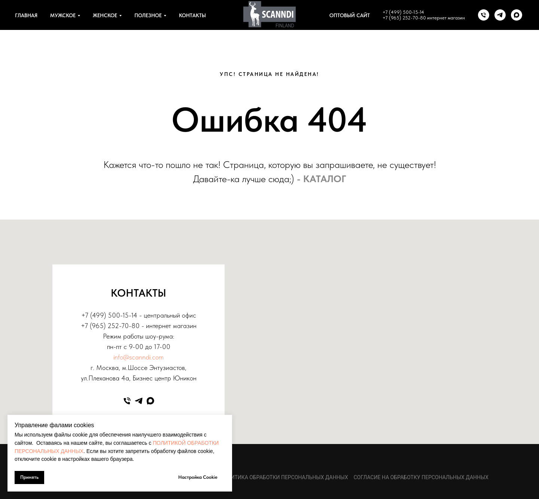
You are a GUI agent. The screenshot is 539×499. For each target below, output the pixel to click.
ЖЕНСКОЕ (105, 15)
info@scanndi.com (138, 357)
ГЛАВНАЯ (26, 15)
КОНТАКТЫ (192, 15)
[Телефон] (483, 15)
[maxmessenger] (516, 15)
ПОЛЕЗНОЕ (148, 15)
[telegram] (500, 15)
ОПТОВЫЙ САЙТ (349, 15)
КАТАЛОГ (324, 178)
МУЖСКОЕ (63, 15)
